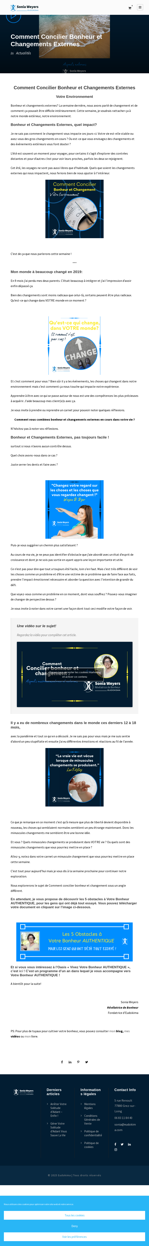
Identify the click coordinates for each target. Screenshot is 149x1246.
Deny (74, 1226)
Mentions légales (90, 1106)
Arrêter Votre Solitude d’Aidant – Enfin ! (58, 1110)
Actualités (23, 53)
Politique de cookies (91, 1145)
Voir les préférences (74, 1237)
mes (127, 1031)
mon (112, 1031)
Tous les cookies (75, 1215)
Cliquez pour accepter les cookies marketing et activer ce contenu (75, 674)
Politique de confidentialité (93, 1133)
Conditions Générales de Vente (92, 1119)
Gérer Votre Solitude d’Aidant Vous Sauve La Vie (58, 1129)
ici (21, 971)
